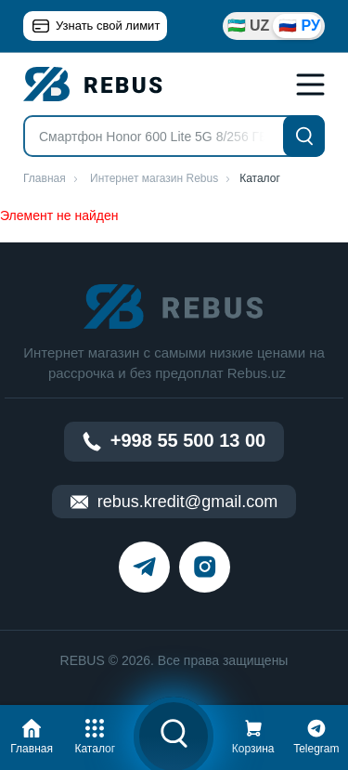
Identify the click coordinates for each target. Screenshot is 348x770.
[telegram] (144, 567)
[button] (31, 734)
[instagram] (204, 567)
